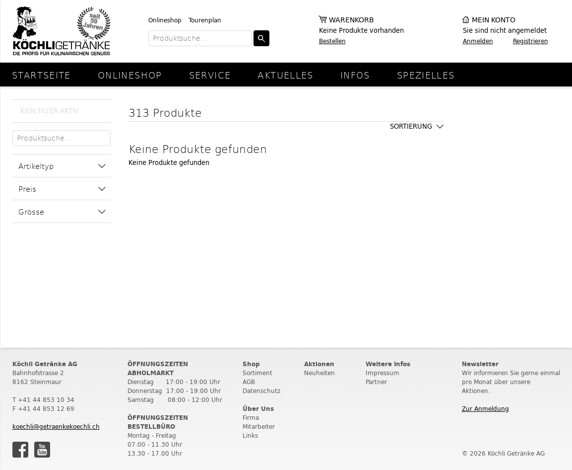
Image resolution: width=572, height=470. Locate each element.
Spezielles (426, 75)
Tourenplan (205, 20)
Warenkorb (351, 20)
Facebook (20, 450)
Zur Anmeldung (485, 408)
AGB (249, 382)
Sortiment (257, 373)
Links (250, 435)
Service (210, 75)
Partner (376, 382)
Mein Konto (493, 20)
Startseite (41, 75)
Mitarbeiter (259, 426)
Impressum (382, 373)
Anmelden (478, 41)
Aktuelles (285, 75)
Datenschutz (261, 390)
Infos (355, 75)
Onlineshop (165, 20)
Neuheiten (319, 373)
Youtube (42, 450)
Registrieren (530, 41)
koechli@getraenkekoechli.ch (56, 426)
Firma (251, 417)
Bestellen (332, 41)
